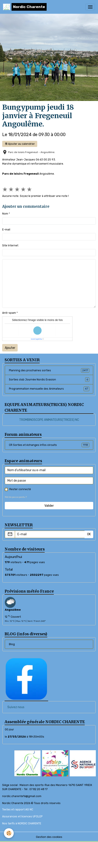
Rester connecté (20, 489)
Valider (49, 506)
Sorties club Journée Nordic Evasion (49, 379)
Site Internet (10, 245)
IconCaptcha (36, 339)
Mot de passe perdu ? (16, 497)
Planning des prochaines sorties (49, 370)
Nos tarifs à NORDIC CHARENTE (21, 823)
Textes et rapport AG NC (17, 809)
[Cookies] (9, 833)
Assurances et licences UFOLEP (22, 816)
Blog (12, 644)
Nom (5, 213)
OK (89, 534)
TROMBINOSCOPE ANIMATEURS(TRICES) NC (49, 420)
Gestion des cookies (49, 837)
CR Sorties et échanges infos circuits (49, 445)
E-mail (6, 229)
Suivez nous (15, 707)
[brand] (25, 7)
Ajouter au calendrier (20, 144)
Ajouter (10, 348)
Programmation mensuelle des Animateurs (49, 389)
